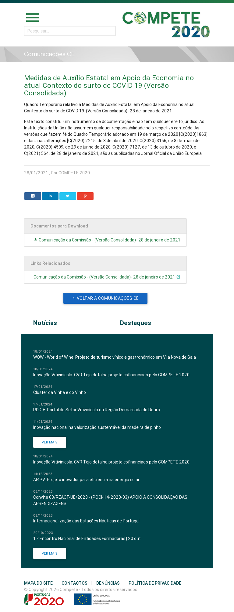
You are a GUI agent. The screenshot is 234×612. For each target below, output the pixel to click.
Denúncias (108, 583)
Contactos (74, 583)
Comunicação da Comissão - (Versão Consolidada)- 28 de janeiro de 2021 (107, 240)
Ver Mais (50, 442)
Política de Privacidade (155, 583)
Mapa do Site (38, 583)
